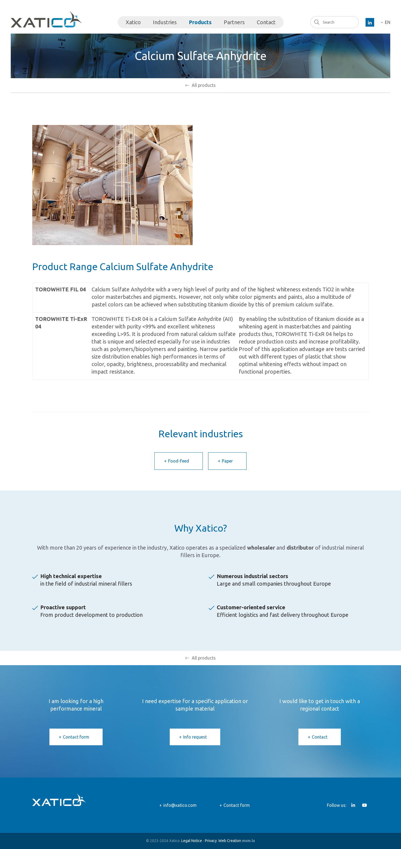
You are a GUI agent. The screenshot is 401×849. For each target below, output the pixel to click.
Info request (195, 737)
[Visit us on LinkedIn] (370, 22)
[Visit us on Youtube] (364, 805)
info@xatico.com (180, 805)
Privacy (211, 841)
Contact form (76, 737)
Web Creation (229, 841)
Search (316, 22)
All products (204, 85)
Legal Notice (191, 841)
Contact (266, 22)
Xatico (133, 22)
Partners (234, 22)
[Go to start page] (46, 19)
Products (200, 22)
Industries (165, 22)
